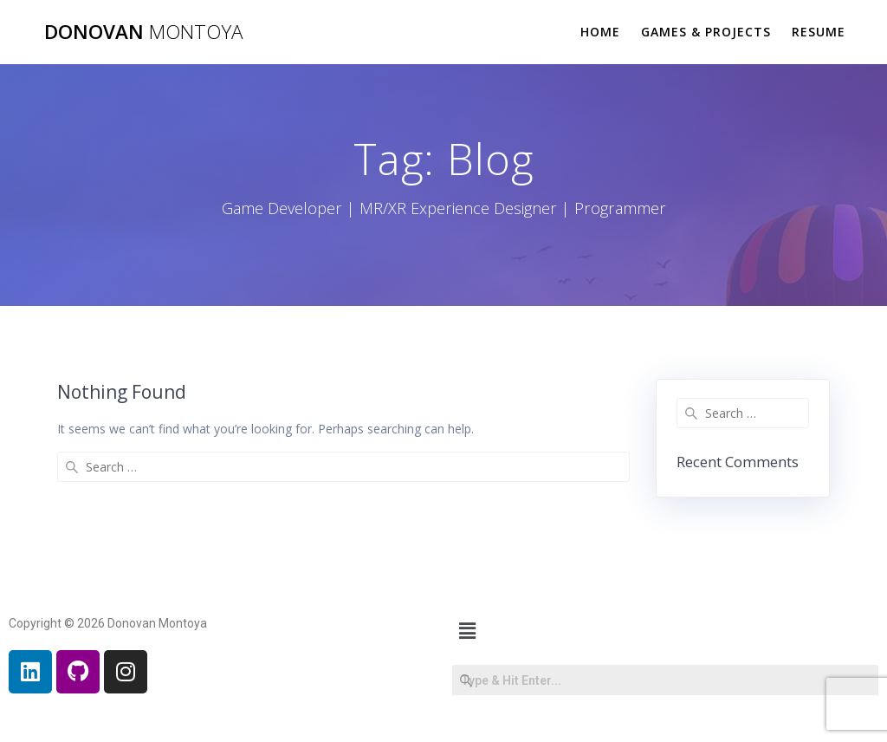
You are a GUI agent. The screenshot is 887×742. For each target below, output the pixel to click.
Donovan (143, 32)
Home (600, 31)
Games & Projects (706, 31)
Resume (818, 31)
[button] (467, 631)
